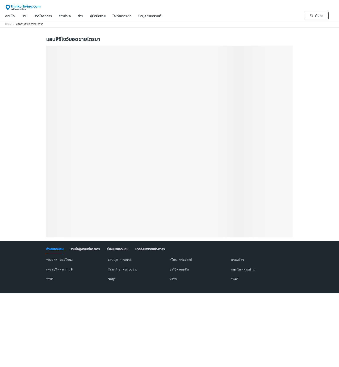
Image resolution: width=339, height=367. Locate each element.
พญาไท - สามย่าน (243, 269)
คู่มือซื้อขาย (98, 16)
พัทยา (50, 279)
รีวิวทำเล (65, 16)
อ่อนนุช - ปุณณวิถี (119, 260)
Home (8, 24)
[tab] (55, 249)
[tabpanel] (169, 272)
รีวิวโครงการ (43, 16)
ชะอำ (234, 279)
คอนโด (10, 16)
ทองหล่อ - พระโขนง (59, 260)
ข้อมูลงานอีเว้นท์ (149, 16)
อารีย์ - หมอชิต (179, 269)
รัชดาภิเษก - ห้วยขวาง (122, 269)
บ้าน (24, 16)
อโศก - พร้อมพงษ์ (181, 260)
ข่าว (80, 16)
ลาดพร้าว (237, 260)
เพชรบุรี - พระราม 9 (59, 269)
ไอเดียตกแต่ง (122, 16)
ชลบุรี (112, 279)
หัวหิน (173, 279)
